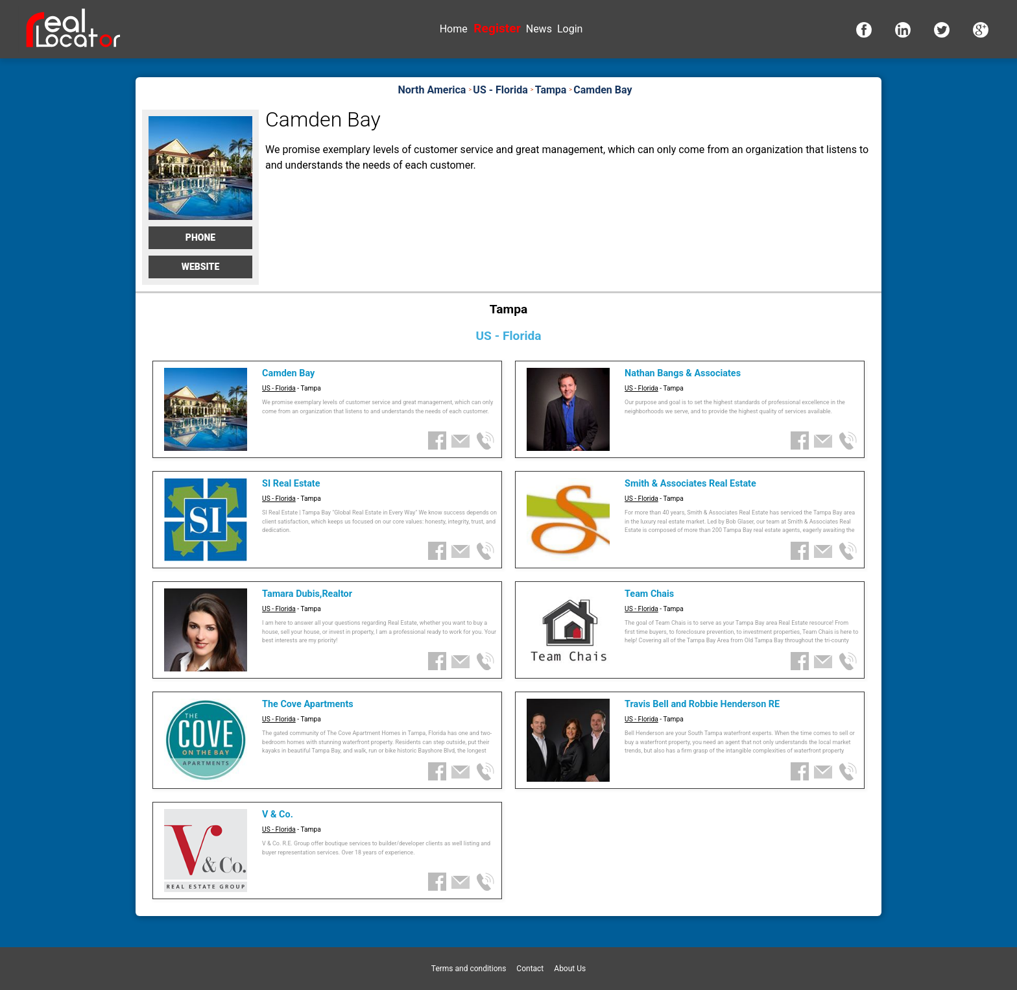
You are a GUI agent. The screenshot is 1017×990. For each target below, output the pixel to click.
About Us (570, 968)
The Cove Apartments (307, 704)
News (539, 29)
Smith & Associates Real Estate (690, 483)
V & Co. (277, 814)
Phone (200, 237)
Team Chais (649, 593)
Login (569, 29)
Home (454, 29)
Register (496, 28)
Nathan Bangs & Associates (683, 373)
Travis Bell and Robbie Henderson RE (702, 704)
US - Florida (279, 388)
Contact (530, 968)
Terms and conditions (469, 968)
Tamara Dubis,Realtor (307, 593)
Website (201, 266)
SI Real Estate (291, 483)
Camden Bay (288, 373)
